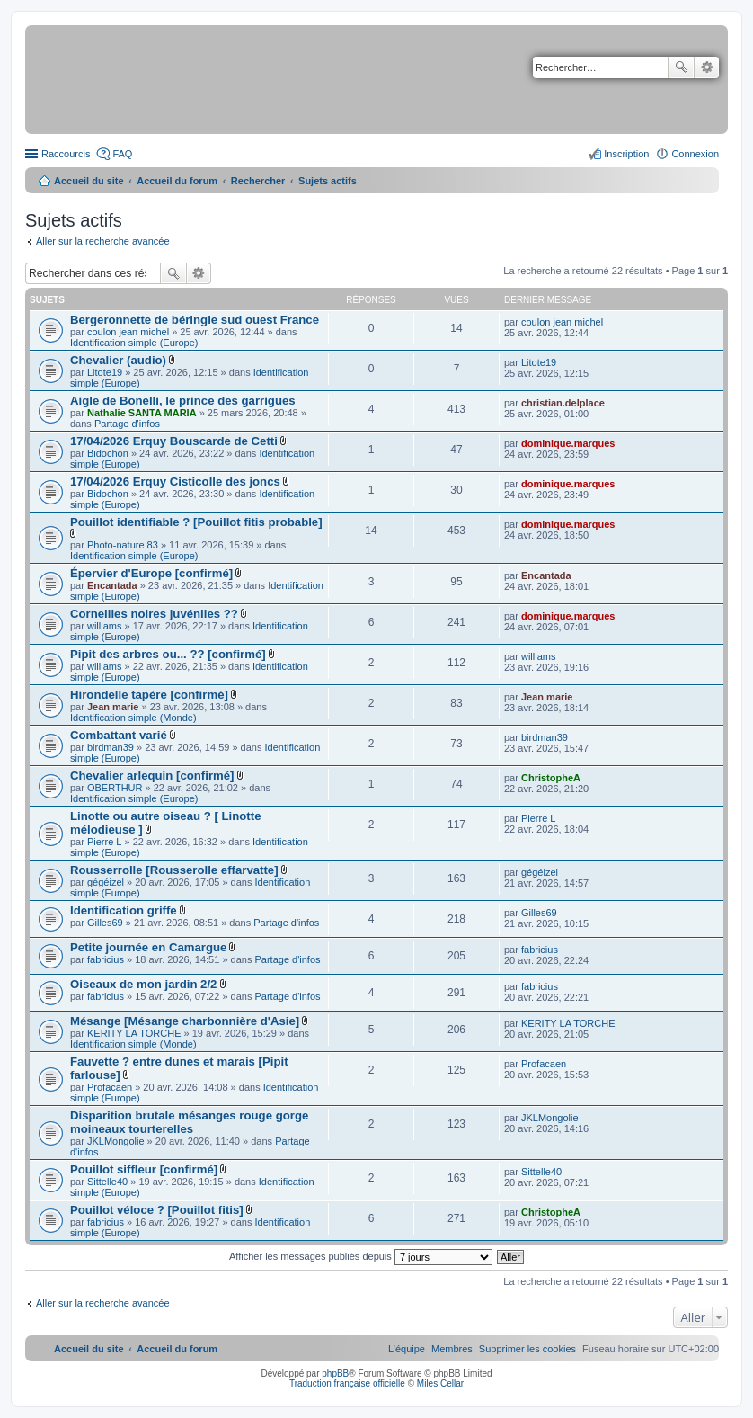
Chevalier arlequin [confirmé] (152, 775)
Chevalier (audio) (118, 360)
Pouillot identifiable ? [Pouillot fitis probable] (196, 522)
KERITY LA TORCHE (134, 1033)
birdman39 (110, 747)
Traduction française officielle (347, 1383)
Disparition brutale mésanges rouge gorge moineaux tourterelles (189, 1122)
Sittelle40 (107, 1181)
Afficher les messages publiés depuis (360, 1256)
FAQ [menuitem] (122, 153)
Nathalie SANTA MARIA (142, 412)
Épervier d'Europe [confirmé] (151, 573)
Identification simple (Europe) (134, 342)
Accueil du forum (177, 180)
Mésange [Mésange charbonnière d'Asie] (184, 1021)
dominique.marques (568, 443)
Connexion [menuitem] (695, 153)
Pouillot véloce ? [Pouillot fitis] (157, 1210)
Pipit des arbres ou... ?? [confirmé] (168, 654)
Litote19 (104, 372)
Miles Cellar (440, 1383)
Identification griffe (123, 910)
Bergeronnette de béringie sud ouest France (194, 319)
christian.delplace (563, 402)
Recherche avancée (707, 67)
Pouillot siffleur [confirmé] (143, 1169)
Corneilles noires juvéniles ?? (154, 613)
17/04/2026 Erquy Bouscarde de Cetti (174, 441)
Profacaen (109, 1087)
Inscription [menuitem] (626, 153)
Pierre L (104, 841)
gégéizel (105, 882)
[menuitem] (527, 1348)
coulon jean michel (128, 331)
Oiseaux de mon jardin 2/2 (143, 984)
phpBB (335, 1373)
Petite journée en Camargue (148, 947)
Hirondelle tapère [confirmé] (149, 694)
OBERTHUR (115, 787)
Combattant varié (118, 735)
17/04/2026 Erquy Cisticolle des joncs (175, 481)
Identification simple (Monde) (133, 717)
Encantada (112, 585)
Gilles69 (105, 922)
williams (104, 625)
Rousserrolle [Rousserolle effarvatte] (174, 870)
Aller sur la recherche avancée (103, 241)
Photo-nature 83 (122, 545)
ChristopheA (550, 777)
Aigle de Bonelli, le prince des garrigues (183, 400)
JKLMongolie (116, 1141)
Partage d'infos (127, 423)
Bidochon (107, 453)
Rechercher (681, 67)
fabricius (105, 959)
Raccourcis (65, 153)
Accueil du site (89, 180)
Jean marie (112, 706)
